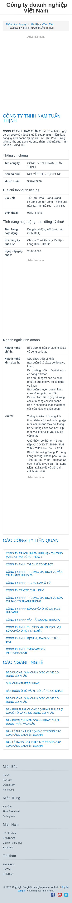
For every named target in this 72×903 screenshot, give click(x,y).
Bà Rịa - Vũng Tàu (12, 842)
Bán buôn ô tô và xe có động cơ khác (34, 690)
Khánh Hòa (8, 864)
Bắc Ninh (7, 780)
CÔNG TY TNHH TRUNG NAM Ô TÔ (28, 582)
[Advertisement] (36, 75)
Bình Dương (9, 838)
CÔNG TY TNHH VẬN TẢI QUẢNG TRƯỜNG (33, 619)
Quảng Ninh (9, 785)
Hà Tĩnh (7, 869)
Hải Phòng (8, 789)
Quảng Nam (9, 816)
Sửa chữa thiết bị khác (23, 683)
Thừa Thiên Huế (11, 811)
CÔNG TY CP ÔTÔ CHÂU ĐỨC (25, 590)
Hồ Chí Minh (9, 833)
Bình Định (8, 874)
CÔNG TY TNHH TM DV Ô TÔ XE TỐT (29, 564)
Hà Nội (6, 775)
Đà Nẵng (7, 806)
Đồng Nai (7, 847)
